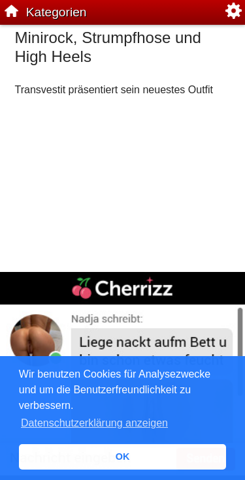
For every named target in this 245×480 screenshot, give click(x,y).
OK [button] (123, 456)
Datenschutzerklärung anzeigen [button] (94, 422)
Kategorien (56, 12)
